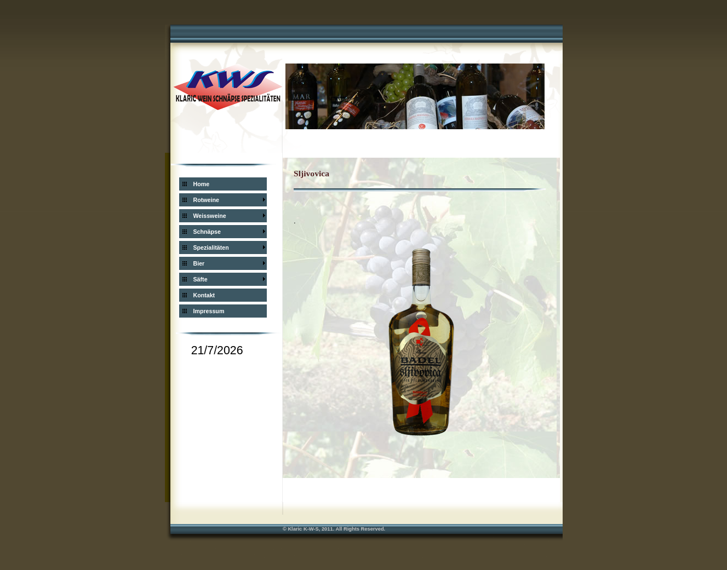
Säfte (200, 279)
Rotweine (206, 200)
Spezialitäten (211, 247)
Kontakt (204, 295)
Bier (199, 263)
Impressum (209, 311)
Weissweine (209, 215)
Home (201, 184)
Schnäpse (207, 231)
